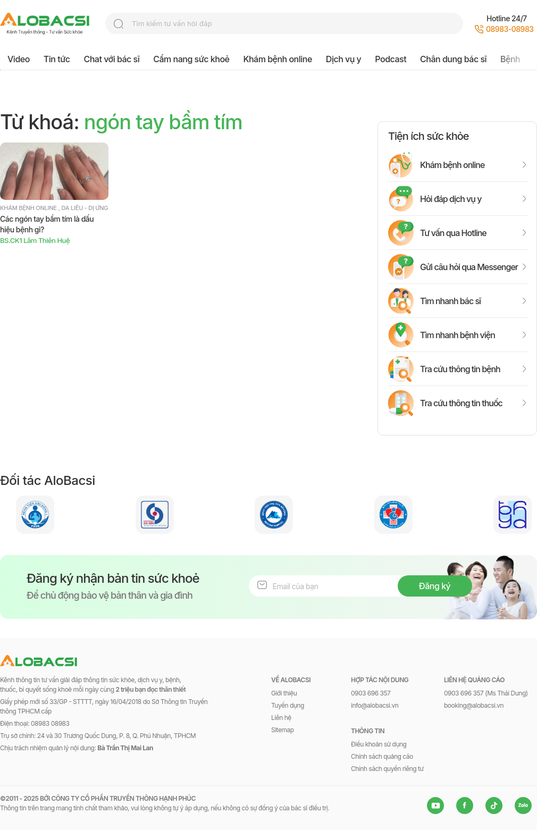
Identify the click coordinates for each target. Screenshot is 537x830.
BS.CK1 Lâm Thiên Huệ (35, 240)
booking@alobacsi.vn (474, 705)
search (118, 24)
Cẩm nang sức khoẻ (191, 59)
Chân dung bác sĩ (453, 59)
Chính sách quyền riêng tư (387, 769)
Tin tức (57, 59)
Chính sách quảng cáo (382, 756)
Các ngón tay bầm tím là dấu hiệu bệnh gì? (47, 224)
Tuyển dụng (287, 705)
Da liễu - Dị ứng (85, 208)
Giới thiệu (284, 693)
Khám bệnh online (277, 59)
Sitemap (282, 730)
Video (18, 59)
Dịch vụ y (344, 59)
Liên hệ (281, 718)
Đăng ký (434, 586)
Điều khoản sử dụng (378, 744)
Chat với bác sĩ (112, 59)
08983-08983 (510, 28)
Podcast (390, 59)
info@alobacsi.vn (374, 705)
